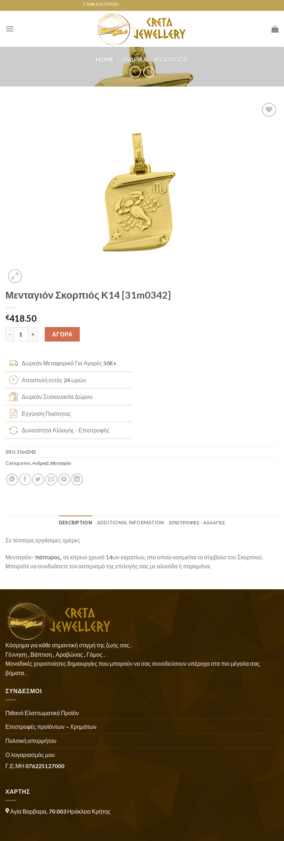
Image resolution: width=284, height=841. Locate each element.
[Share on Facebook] (25, 479)
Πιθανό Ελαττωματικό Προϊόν (42, 712)
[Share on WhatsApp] (12, 479)
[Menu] (9, 29)
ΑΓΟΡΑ (62, 334)
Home (105, 59)
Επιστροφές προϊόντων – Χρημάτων (50, 726)
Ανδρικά (134, 59)
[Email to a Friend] (51, 479)
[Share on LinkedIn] (77, 479)
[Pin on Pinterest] (64, 479)
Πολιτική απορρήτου (30, 740)
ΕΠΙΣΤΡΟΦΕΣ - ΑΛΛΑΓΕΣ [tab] (197, 522)
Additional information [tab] (130, 522)
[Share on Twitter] (38, 479)
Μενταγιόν (171, 59)
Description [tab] (75, 522)
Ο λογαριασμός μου (30, 754)
